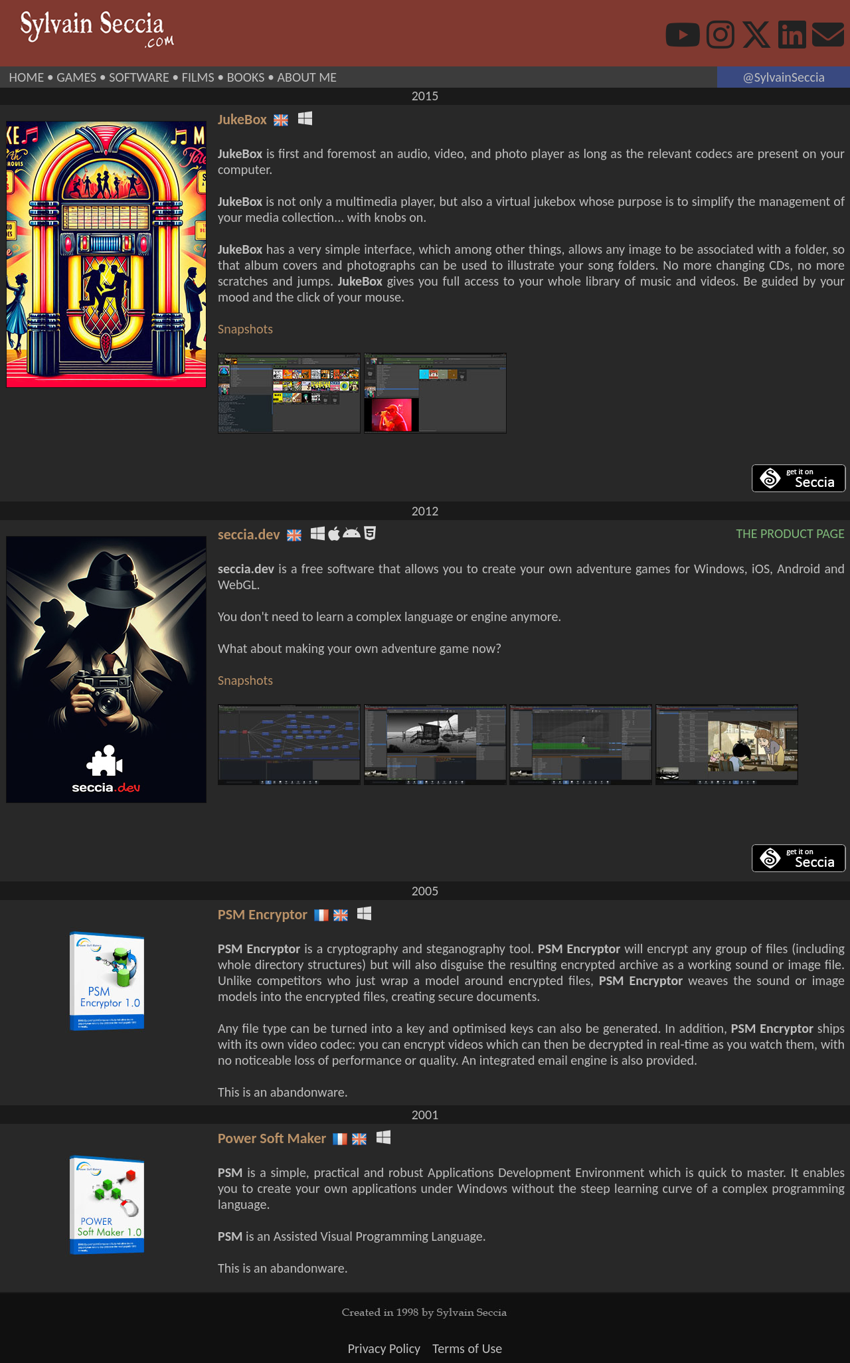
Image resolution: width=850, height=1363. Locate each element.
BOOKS (246, 77)
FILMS (198, 77)
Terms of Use (467, 1348)
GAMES (76, 77)
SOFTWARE (139, 77)
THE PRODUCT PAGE (790, 533)
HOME (26, 77)
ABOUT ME (307, 77)
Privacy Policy (384, 1348)
